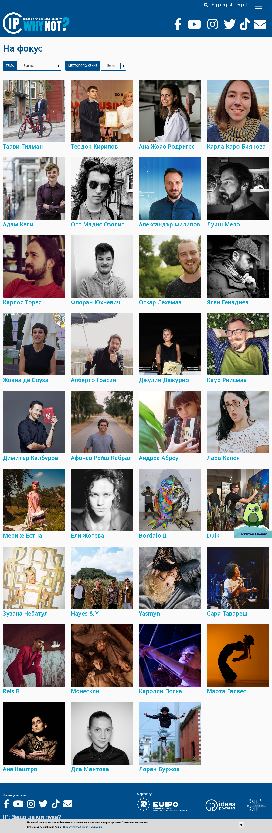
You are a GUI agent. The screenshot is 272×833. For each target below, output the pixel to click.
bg (214, 5)
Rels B (11, 691)
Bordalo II (153, 535)
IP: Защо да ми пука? (32, 817)
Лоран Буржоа (159, 769)
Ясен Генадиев (228, 302)
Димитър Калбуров (30, 457)
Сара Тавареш (227, 613)
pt (230, 5)
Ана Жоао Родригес (167, 146)
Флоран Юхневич (95, 302)
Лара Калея (223, 457)
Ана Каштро (20, 769)
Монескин (85, 691)
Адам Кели (18, 224)
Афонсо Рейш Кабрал (101, 457)
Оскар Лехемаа (160, 302)
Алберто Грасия (93, 380)
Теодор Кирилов (94, 146)
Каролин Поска (160, 691)
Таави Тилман (23, 146)
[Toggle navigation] (258, 6)
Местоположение (82, 65)
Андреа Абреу (158, 457)
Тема (10, 65)
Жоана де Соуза (25, 380)
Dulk (213, 535)
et (245, 5)
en (222, 5)
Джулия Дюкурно (164, 380)
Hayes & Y (84, 613)
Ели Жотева (87, 535)
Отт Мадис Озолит (98, 224)
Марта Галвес (226, 691)
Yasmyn (149, 613)
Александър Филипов (169, 224)
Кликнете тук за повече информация (82, 827)
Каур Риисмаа (227, 380)
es (237, 5)
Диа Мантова (90, 769)
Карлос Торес (22, 302)
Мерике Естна (22, 535)
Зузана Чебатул (25, 613)
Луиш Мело (223, 224)
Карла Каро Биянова (236, 146)
